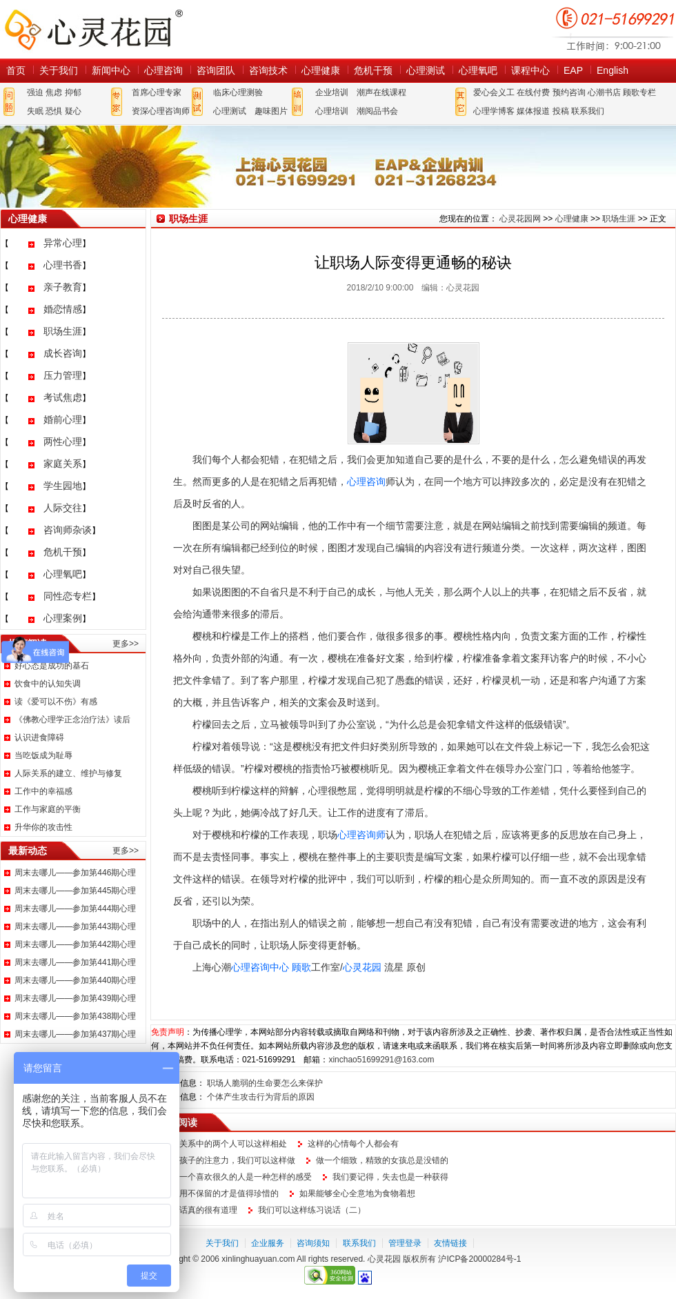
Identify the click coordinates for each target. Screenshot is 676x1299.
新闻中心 (111, 70)
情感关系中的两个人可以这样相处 (225, 1144)
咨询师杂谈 (67, 529)
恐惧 (54, 111)
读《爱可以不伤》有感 (55, 701)
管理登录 (404, 1243)
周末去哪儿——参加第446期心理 (75, 872)
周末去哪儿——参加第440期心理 (75, 980)
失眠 (35, 111)
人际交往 (62, 507)
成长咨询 (62, 353)
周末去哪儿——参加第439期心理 (75, 998)
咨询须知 (313, 1243)
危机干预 (373, 70)
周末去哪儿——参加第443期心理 (75, 926)
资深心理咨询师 (161, 111)
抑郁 (73, 92)
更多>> (125, 643)
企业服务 (267, 1243)
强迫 (35, 92)
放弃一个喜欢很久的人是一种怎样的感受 (237, 1177)
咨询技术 (268, 70)
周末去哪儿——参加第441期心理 (75, 962)
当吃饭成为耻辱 (43, 755)
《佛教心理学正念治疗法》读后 (72, 719)
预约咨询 (569, 92)
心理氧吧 (478, 70)
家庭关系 (62, 463)
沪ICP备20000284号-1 (479, 1259)
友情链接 (450, 1243)
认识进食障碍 (39, 737)
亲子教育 (62, 286)
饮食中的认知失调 (47, 683)
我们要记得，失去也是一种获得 (390, 1177)
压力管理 (62, 375)
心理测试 (425, 70)
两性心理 (62, 441)
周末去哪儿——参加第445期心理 (75, 890)
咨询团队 (216, 70)
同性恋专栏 (67, 596)
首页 (16, 70)
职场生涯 (62, 331)
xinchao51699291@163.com (381, 1059)
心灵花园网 (93, 29)
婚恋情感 (62, 309)
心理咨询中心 (260, 967)
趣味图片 (271, 111)
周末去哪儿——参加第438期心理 (75, 1016)
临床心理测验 (238, 92)
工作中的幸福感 (43, 791)
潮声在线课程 (381, 92)
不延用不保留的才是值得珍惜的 (221, 1193)
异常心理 (62, 242)
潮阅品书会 (377, 111)
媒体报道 (533, 111)
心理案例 (62, 618)
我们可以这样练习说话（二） (312, 1210)
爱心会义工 (494, 92)
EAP (573, 70)
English (612, 70)
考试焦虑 (62, 397)
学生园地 (62, 485)
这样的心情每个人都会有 (353, 1144)
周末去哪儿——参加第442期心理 (75, 944)
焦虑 (54, 92)
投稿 (561, 111)
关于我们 (58, 70)
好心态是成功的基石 (51, 666)
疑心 (73, 111)
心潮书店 (604, 92)
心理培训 (331, 111)
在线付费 (533, 92)
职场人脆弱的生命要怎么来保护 (265, 1083)
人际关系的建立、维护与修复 (68, 773)
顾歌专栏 (639, 92)
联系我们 (587, 111)
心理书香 (62, 264)
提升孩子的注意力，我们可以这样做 (229, 1160)
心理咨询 (163, 70)
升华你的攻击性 (43, 827)
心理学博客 (494, 111)
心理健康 (320, 70)
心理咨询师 (361, 834)
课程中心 (530, 70)
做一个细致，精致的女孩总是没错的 (382, 1160)
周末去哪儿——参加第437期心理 (75, 1034)
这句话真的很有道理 (200, 1210)
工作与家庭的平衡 (47, 809)
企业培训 (331, 92)
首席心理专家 (156, 92)
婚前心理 (62, 419)
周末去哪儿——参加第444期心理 (75, 908)
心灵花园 (362, 967)
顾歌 (301, 967)
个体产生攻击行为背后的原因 (261, 1097)
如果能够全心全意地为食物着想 (357, 1193)
